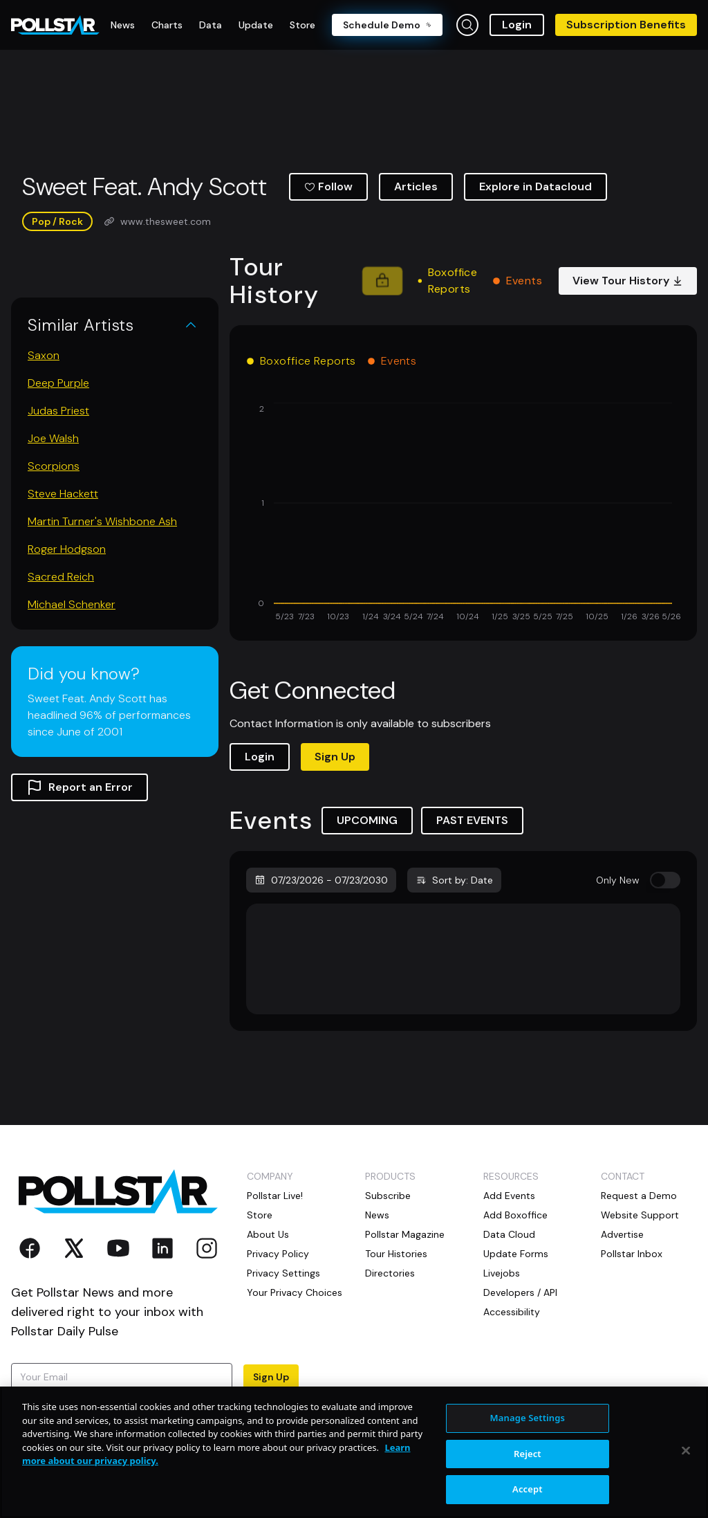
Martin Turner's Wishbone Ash (102, 521)
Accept (527, 1489)
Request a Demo (639, 1195)
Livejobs (501, 1273)
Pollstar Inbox (631, 1253)
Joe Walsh (53, 438)
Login (517, 24)
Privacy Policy (278, 1253)
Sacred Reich (61, 576)
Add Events (509, 1195)
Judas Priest (58, 410)
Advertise (622, 1234)
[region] (354, 1452)
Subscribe (388, 1195)
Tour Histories (396, 1253)
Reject (527, 1453)
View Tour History (627, 280)
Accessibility (511, 1312)
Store (259, 1215)
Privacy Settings (283, 1273)
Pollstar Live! (275, 1195)
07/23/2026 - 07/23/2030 (321, 880)
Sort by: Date (454, 880)
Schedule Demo (387, 25)
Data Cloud (509, 1234)
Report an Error (79, 787)
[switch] (665, 880)
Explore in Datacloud (535, 186)
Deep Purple (58, 383)
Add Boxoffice (515, 1215)
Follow (328, 186)
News (377, 1215)
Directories (390, 1273)
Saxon (43, 355)
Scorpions (54, 466)
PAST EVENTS (472, 820)
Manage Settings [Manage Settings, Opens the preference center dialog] (528, 1417)
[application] (463, 513)
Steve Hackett (63, 493)
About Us (268, 1234)
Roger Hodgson (67, 549)
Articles (416, 186)
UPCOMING (367, 820)
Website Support (640, 1215)
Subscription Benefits (626, 24)
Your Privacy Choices (294, 1292)
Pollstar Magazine (405, 1234)
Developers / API (520, 1292)
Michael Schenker (71, 604)
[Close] (686, 1451)
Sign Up (335, 756)
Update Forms (515, 1253)
